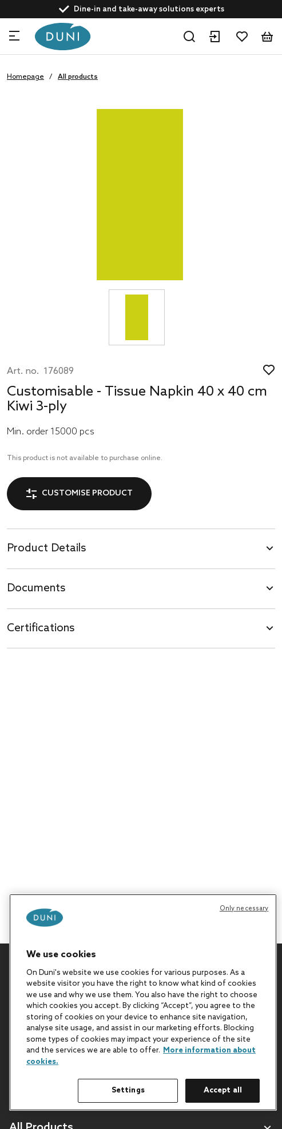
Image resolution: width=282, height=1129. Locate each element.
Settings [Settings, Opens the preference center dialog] (128, 1090)
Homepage (25, 77)
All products (78, 77)
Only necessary (244, 909)
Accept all (223, 1090)
